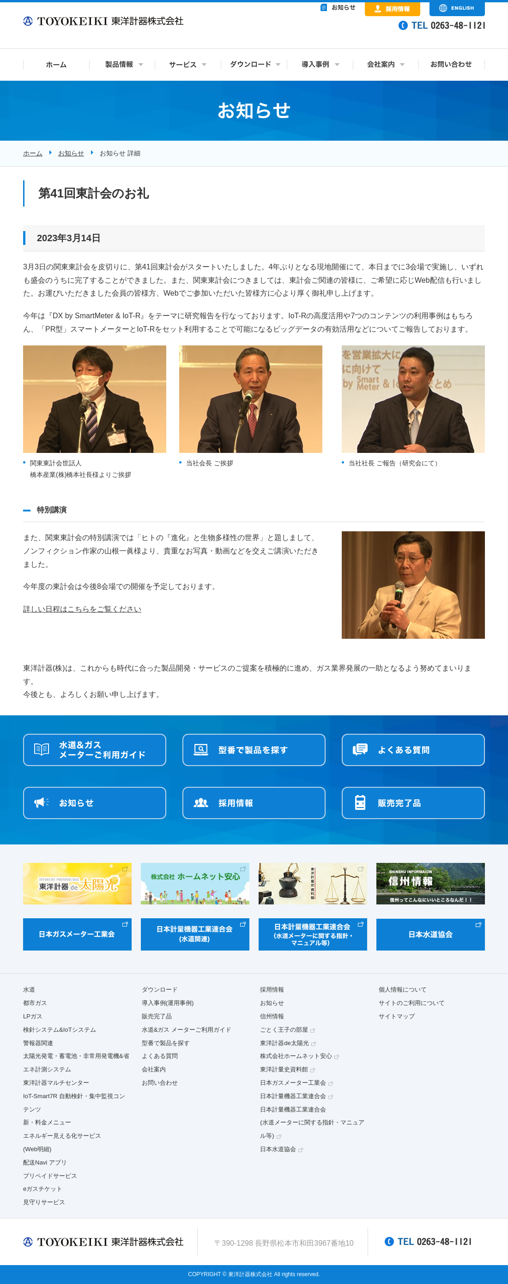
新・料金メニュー (47, 1122)
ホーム (32, 153)
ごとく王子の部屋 (284, 1029)
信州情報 (272, 1016)
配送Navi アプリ (45, 1162)
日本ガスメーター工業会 (293, 1082)
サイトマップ (397, 1016)
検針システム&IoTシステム (59, 1029)
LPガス (32, 1016)
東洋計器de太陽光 (284, 1043)
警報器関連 (38, 1043)
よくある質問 (160, 1055)
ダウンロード (160, 989)
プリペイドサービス (50, 1175)
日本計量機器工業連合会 (293, 1096)
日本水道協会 (278, 1149)
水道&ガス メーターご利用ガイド (186, 1029)
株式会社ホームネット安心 (296, 1055)
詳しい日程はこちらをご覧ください (82, 609)
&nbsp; (300, 32)
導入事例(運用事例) (168, 1002)
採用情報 (272, 989)
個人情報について (403, 989)
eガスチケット (42, 1188)
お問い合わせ (160, 1082)
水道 (29, 989)
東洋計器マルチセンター (56, 1082)
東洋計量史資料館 (284, 1069)
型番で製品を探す (166, 1043)
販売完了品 (157, 1016)
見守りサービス (44, 1202)
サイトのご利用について (412, 1002)
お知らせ (71, 153)
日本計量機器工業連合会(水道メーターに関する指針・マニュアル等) (312, 1123)
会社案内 (154, 1069)
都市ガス (35, 1002)
